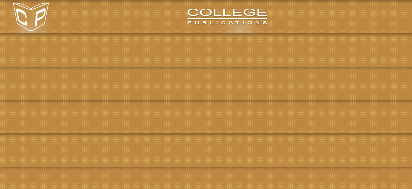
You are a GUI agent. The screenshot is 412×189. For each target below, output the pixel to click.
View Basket (401, 8)
